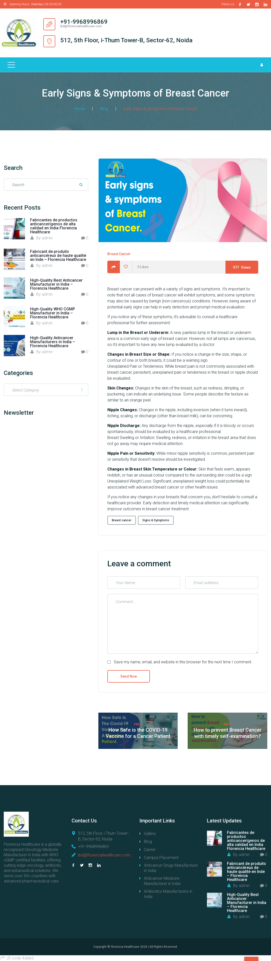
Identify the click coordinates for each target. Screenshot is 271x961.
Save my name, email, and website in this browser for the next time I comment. (183, 661)
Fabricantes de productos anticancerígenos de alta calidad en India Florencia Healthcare (53, 225)
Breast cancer (121, 520)
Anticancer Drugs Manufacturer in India (171, 868)
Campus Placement (161, 857)
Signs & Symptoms (155, 520)
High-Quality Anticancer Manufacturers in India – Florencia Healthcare (52, 341)
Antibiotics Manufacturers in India (168, 894)
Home (79, 108)
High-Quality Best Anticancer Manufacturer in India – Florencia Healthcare (56, 284)
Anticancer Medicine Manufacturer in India (162, 881)
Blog (104, 108)
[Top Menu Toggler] (11, 64)
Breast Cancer (119, 254)
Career (150, 849)
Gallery (150, 833)
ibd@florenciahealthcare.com (104, 854)
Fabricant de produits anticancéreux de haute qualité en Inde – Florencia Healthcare (58, 255)
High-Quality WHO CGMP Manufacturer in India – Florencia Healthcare (52, 312)
